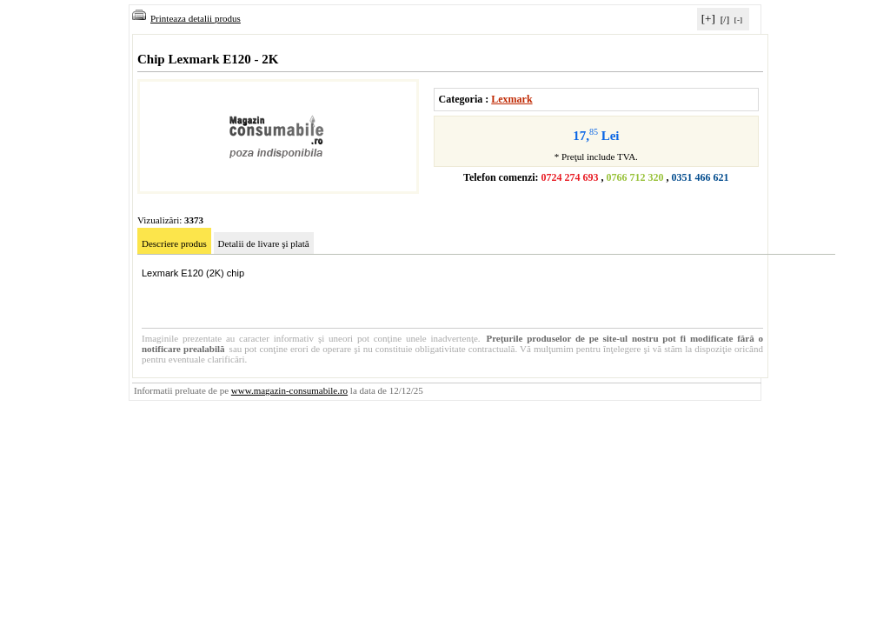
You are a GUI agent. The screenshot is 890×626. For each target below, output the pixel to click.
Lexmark (511, 99)
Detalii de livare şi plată (263, 243)
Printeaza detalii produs (186, 18)
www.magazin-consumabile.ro (289, 390)
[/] (725, 19)
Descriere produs (174, 243)
